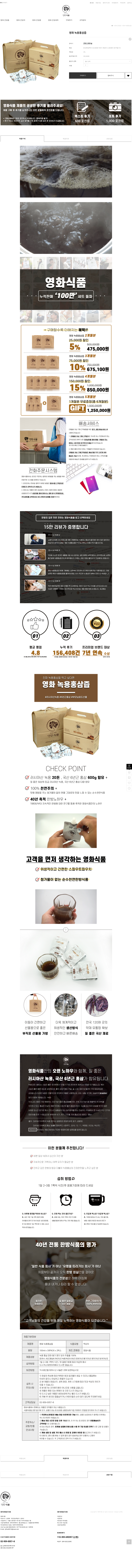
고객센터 (82, 20)
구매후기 (69, 20)
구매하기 (83, 75)
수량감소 (92, 65)
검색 (129, 3)
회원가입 (98, 3)
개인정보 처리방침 (62, 1520)
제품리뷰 (66, 139)
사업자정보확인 (61, 1525)
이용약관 (59, 1518)
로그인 (92, 3)
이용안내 (59, 1516)
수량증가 (89, 65)
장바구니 (111, 75)
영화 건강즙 (5, 20)
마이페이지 (115, 3)
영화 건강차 (20, 20)
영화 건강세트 (53, 20)
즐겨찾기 (4, 2)
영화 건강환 (36, 20)
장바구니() (106, 3)
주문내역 (122, 3)
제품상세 (22, 139)
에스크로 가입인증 (62, 1522)
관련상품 (109, 139)
